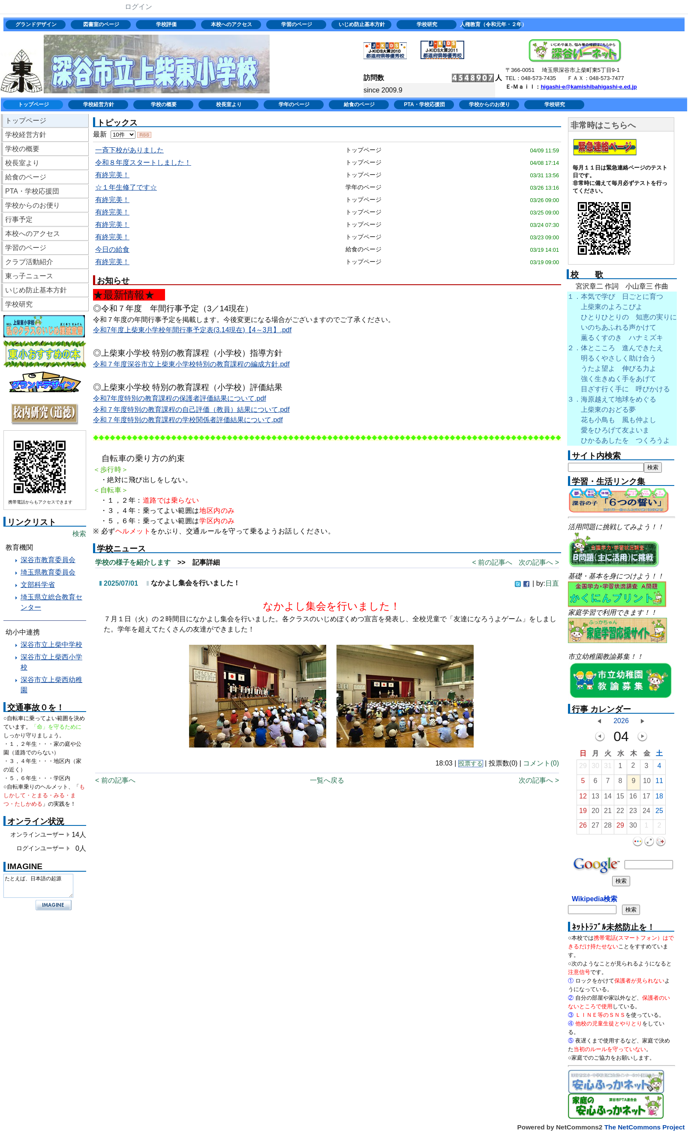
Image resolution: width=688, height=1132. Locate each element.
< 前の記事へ (492, 562)
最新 (114, 134)
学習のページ (296, 24)
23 (633, 813)
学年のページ (294, 104)
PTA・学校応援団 (424, 104)
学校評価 (166, 24)
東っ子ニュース (29, 276)
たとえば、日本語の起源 (38, 886)
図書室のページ (101, 24)
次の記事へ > (539, 562)
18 (659, 798)
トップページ (33, 104)
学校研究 (427, 24)
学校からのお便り (489, 104)
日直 (552, 583)
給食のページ (359, 104)
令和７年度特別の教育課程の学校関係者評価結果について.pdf (188, 419)
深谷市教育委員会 (48, 559)
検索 (79, 533)
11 (659, 783)
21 (608, 813)
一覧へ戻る (327, 780)
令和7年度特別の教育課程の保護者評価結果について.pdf (179, 398)
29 (583, 768)
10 (647, 783)
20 (595, 813)
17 (646, 798)
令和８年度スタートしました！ (143, 162)
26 (583, 827)
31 (608, 768)
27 (595, 827)
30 (595, 768)
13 (595, 798)
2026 (621, 720)
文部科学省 (38, 584)
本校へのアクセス (231, 24)
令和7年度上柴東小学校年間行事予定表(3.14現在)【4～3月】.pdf (192, 330)
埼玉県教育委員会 (48, 572)
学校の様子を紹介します (133, 562)
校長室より (229, 104)
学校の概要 (164, 104)
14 (608, 798)
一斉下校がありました (129, 150)
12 (583, 798)
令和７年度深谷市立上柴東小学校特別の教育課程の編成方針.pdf (191, 364)
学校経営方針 (98, 104)
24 (646, 813)
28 (608, 827)
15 (620, 798)
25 (659, 813)
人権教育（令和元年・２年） (492, 24)
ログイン (138, 6)
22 (620, 813)
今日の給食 (112, 249)
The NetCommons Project (644, 1127)
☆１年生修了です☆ (126, 187)
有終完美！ (112, 175)
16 (633, 798)
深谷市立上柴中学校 (51, 644)
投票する (471, 763)
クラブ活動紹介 (29, 261)
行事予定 (19, 219)
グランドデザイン (36, 24)
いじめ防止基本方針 (362, 24)
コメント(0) (541, 763)
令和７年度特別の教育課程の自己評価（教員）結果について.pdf (191, 409)
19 (583, 813)
